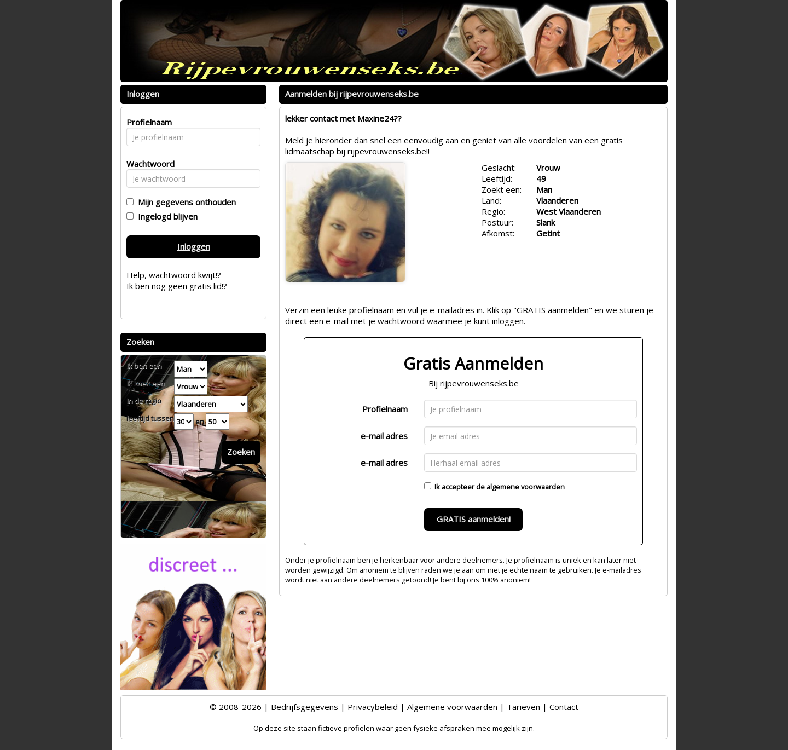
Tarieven (523, 706)
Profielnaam (385, 408)
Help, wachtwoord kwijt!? (173, 274)
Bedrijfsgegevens (304, 706)
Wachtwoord (147, 163)
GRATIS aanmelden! (474, 519)
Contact (563, 706)
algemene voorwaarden (525, 487)
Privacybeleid (372, 706)
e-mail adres (384, 435)
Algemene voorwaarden (452, 706)
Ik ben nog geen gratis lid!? (176, 285)
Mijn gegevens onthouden (185, 202)
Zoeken (241, 451)
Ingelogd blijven (166, 216)
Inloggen (193, 246)
